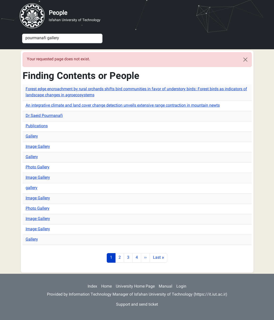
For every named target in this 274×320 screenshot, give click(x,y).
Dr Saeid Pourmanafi (44, 116)
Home (106, 287)
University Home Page (135, 287)
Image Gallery (38, 147)
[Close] (245, 60)
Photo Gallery (37, 167)
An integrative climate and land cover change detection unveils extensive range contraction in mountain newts (123, 106)
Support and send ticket (137, 305)
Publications (37, 126)
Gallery (32, 136)
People (58, 13)
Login (181, 287)
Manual (165, 287)
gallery (31, 188)
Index (92, 287)
